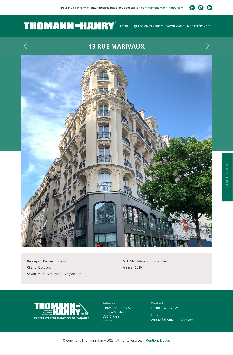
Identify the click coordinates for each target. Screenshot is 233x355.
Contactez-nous (227, 177)
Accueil (125, 26)
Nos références (198, 26)
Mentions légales (157, 340)
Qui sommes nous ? (148, 26)
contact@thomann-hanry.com (162, 7)
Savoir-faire (175, 26)
